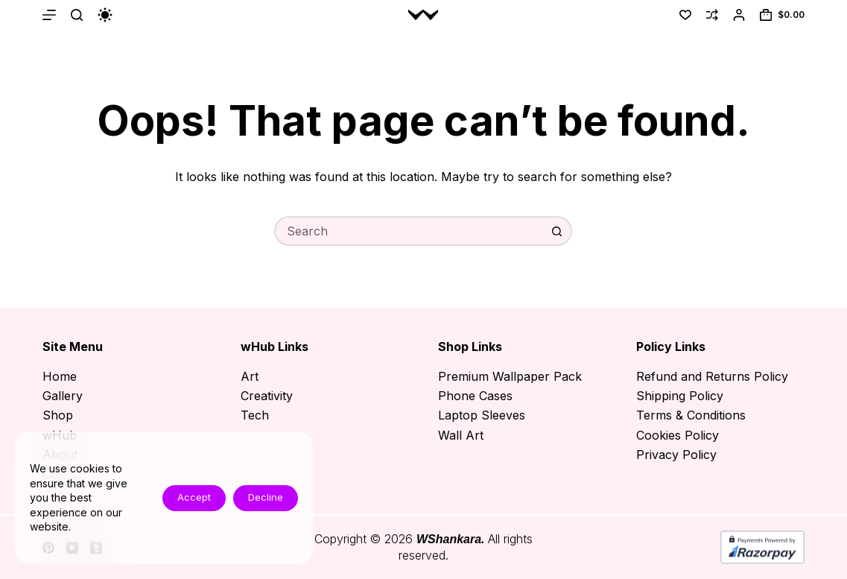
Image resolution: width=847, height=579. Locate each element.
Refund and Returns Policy (712, 376)
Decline (265, 497)
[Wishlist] (685, 15)
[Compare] (712, 15)
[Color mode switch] (105, 14)
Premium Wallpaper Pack (510, 376)
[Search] (77, 15)
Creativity (267, 395)
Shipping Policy (679, 395)
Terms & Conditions (691, 415)
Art (249, 376)
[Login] (739, 15)
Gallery (62, 395)
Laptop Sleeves (481, 415)
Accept (194, 497)
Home (59, 376)
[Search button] (557, 231)
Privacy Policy (676, 454)
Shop (57, 415)
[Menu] (49, 15)
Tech (255, 415)
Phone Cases (475, 395)
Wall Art (460, 435)
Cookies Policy (677, 435)
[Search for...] (408, 231)
